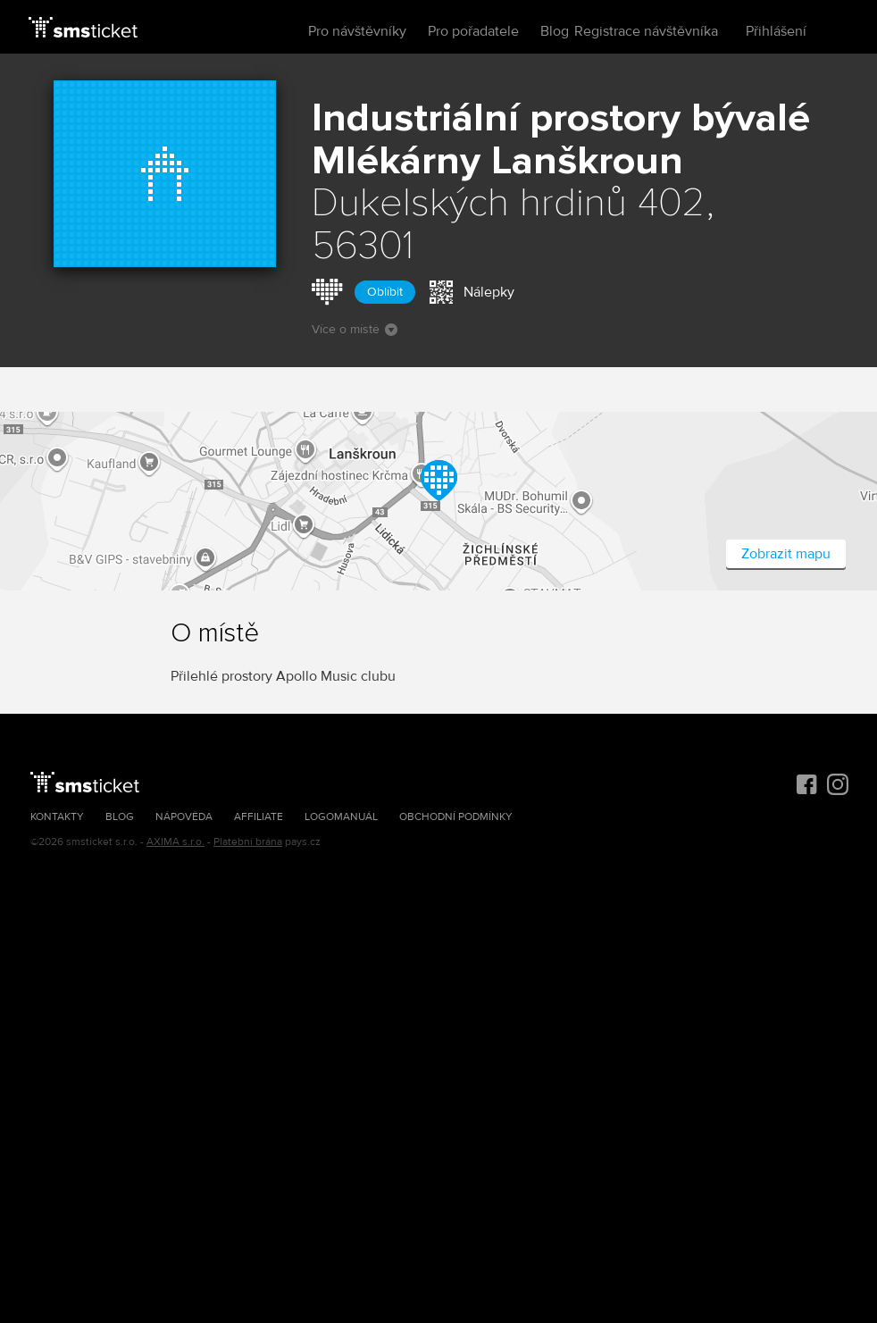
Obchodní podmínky (456, 817)
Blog (554, 31)
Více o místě (354, 329)
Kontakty (57, 817)
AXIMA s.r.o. (175, 842)
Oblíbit (385, 291)
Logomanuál (341, 817)
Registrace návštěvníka (646, 31)
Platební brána (247, 842)
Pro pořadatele (473, 31)
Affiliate (258, 817)
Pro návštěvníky (357, 31)
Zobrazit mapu (786, 554)
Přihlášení (776, 31)
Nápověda (184, 817)
